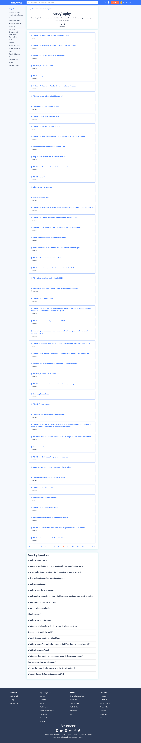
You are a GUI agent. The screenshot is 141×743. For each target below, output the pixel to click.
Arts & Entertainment (16, 15)
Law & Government (15, 48)
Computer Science (45, 718)
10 (63, 547)
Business (12, 26)
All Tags (12, 700)
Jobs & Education (14, 45)
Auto (10, 18)
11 (68, 547)
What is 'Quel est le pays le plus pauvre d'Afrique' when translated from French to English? (61, 596)
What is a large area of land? (38, 650)
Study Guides (74, 707)
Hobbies (11, 43)
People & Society (14, 54)
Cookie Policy (104, 714)
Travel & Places (14, 65)
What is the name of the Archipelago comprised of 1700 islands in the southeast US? (59, 644)
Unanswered (14, 703)
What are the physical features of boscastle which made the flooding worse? (56, 566)
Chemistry (43, 700)
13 (78, 547)
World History (44, 707)
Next (93, 547)
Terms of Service (105, 703)
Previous (32, 547)
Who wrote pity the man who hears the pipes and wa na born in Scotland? (55, 572)
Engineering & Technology (13, 33)
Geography (48, 9)
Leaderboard (14, 696)
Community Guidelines (77, 696)
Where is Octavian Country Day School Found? (44, 638)
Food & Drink (13, 37)
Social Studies (13, 60)
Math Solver (73, 710)
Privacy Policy (104, 707)
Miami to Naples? (34, 614)
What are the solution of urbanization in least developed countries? (52, 626)
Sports (11, 63)
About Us (103, 696)
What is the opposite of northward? (41, 590)
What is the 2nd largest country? (40, 620)
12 (73, 547)
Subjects (11, 9)
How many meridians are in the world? (42, 662)
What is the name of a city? (38, 560)
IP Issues (102, 718)
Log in (128, 2)
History (11, 40)
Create (115, 2)
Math (10, 51)
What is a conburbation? (37, 584)
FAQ (71, 714)
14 (83, 547)
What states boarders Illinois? (39, 608)
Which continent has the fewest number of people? (46, 578)
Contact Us (103, 700)
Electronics (12, 29)
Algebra (42, 696)
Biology (42, 703)
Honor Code (73, 700)
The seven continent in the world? (40, 632)
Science (11, 57)
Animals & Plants (14, 12)
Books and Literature (15, 23)
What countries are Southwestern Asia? (42, 602)
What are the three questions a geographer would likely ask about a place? (55, 656)
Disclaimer (103, 710)
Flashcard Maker (75, 703)
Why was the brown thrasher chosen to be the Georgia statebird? (51, 668)
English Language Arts (47, 710)
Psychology (43, 714)
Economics (43, 721)
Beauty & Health (14, 21)
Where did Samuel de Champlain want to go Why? (46, 674)
